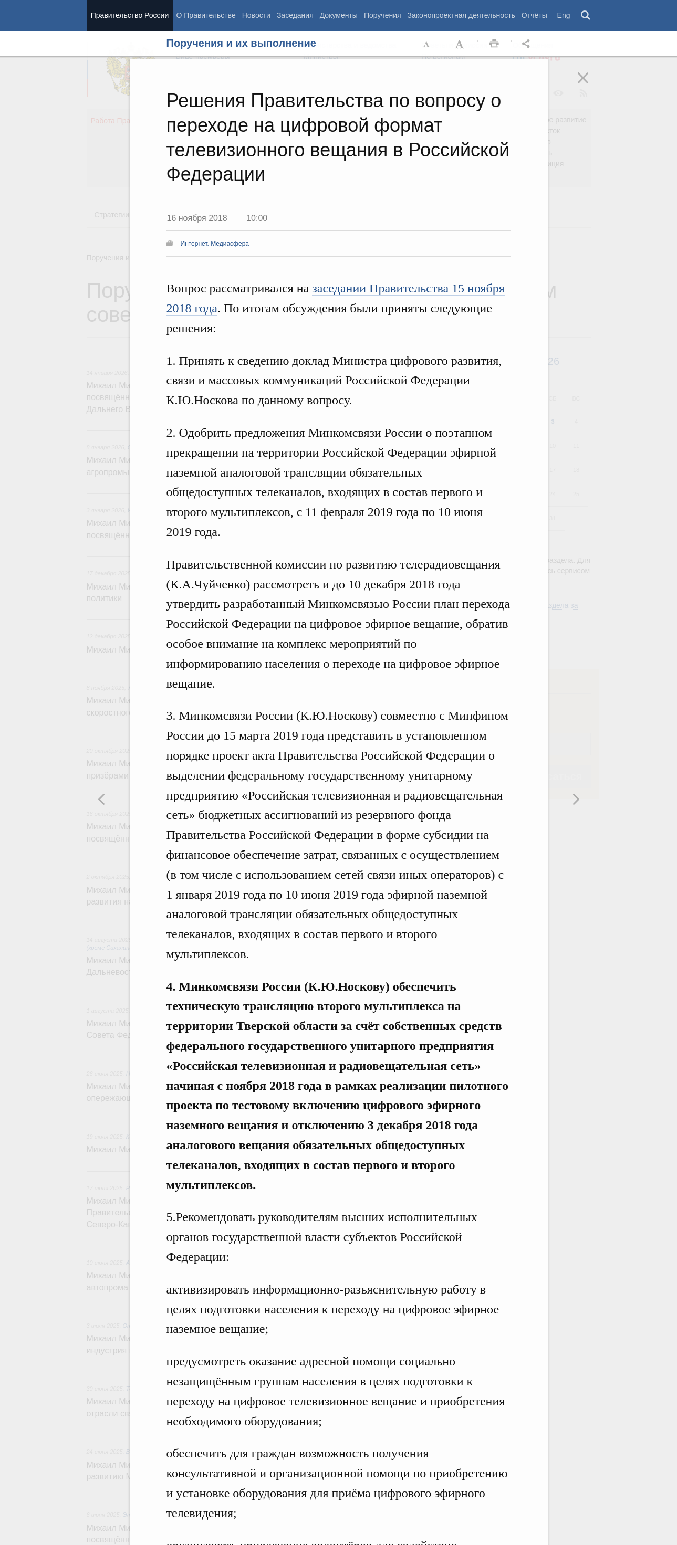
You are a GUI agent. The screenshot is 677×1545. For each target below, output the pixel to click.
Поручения (382, 15)
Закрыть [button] (590, 85)
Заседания (295, 15)
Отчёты (534, 15)
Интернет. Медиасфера (215, 243)
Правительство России (130, 15)
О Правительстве (206, 15)
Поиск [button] (586, 15)
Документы (339, 15)
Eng (563, 15)
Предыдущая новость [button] (575, 799)
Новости (256, 15)
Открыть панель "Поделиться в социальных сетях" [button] (527, 44)
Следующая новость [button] (102, 799)
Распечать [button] (494, 44)
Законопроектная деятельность (461, 15)
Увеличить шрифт (460, 44)
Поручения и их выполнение (241, 43)
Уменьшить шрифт (427, 44)
